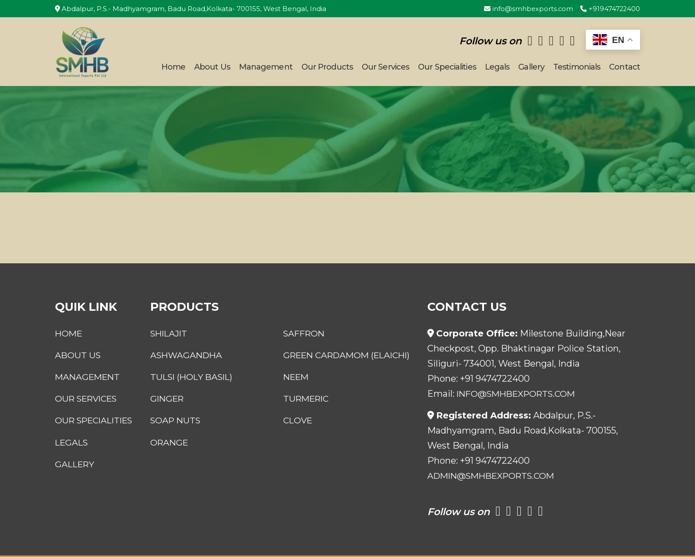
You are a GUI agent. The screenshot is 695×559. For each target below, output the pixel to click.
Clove (300, 437)
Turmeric (309, 415)
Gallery (531, 68)
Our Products (327, 68)
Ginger (167, 415)
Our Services (385, 68)
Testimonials (576, 68)
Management (266, 68)
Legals (497, 68)
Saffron (307, 335)
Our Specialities (447, 68)
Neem (299, 394)
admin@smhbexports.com (495, 478)
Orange (169, 459)
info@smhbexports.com (527, 8)
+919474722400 (609, 8)
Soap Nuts (175, 437)
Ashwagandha (186, 357)
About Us (212, 68)
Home (173, 68)
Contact (624, 68)
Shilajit (169, 335)
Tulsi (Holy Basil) (192, 394)
